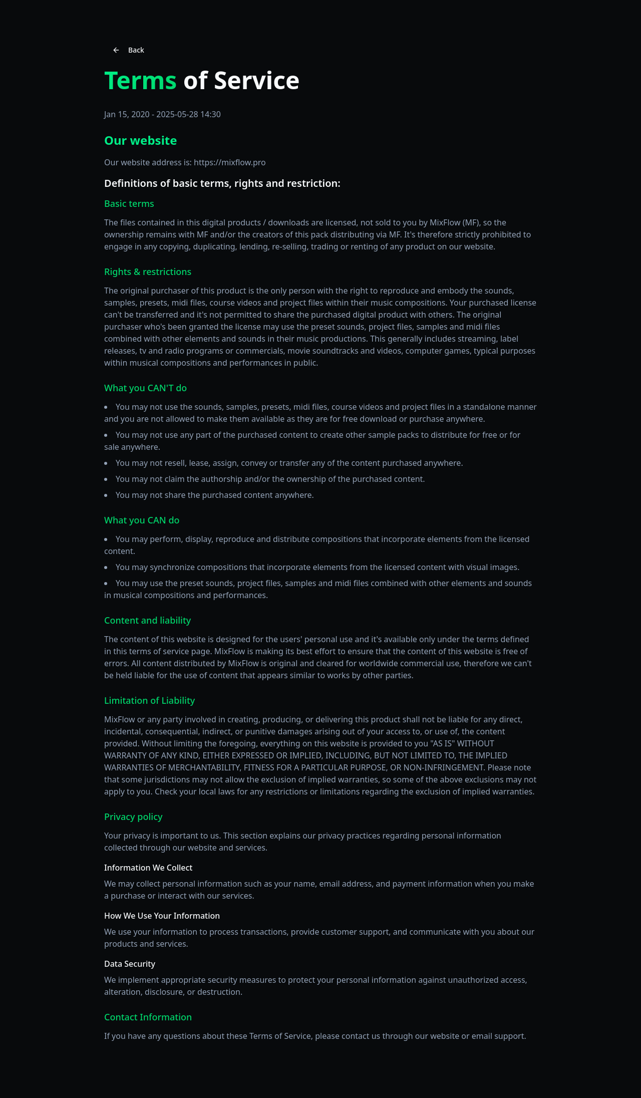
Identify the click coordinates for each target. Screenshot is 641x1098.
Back (128, 50)
